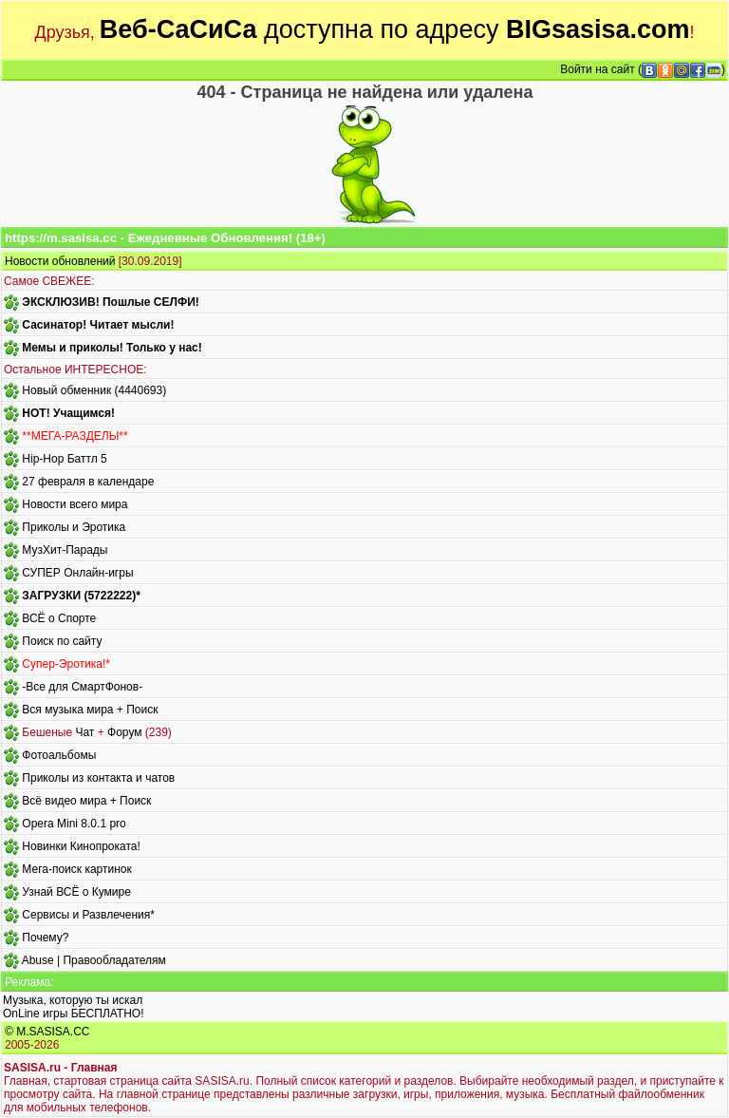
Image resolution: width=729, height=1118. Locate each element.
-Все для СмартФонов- (82, 686)
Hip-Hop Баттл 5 (64, 458)
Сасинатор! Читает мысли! (98, 325)
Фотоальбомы (59, 755)
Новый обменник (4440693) (94, 390)
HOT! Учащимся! (68, 413)
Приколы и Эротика (73, 527)
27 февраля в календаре (88, 481)
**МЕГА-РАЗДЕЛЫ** (74, 436)
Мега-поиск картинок (76, 869)
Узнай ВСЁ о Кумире (76, 892)
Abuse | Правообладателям (94, 960)
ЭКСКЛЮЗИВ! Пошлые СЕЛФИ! (110, 302)
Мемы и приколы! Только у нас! (111, 347)
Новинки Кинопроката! (81, 846)
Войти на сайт (597, 69)
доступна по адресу (395, 29)
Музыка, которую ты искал (72, 1000)
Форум (124, 732)
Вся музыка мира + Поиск (90, 709)
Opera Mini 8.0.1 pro (73, 823)
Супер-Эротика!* (66, 664)
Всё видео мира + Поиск (86, 800)
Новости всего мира (74, 504)
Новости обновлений (60, 261)
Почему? (45, 937)
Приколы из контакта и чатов (98, 778)
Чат (84, 732)
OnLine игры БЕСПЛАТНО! (73, 1013)
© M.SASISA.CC (47, 1031)
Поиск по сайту (62, 641)
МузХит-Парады (64, 550)
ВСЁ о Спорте (59, 618)
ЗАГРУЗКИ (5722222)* (81, 595)
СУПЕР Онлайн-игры (77, 572)
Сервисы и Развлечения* (88, 914)
